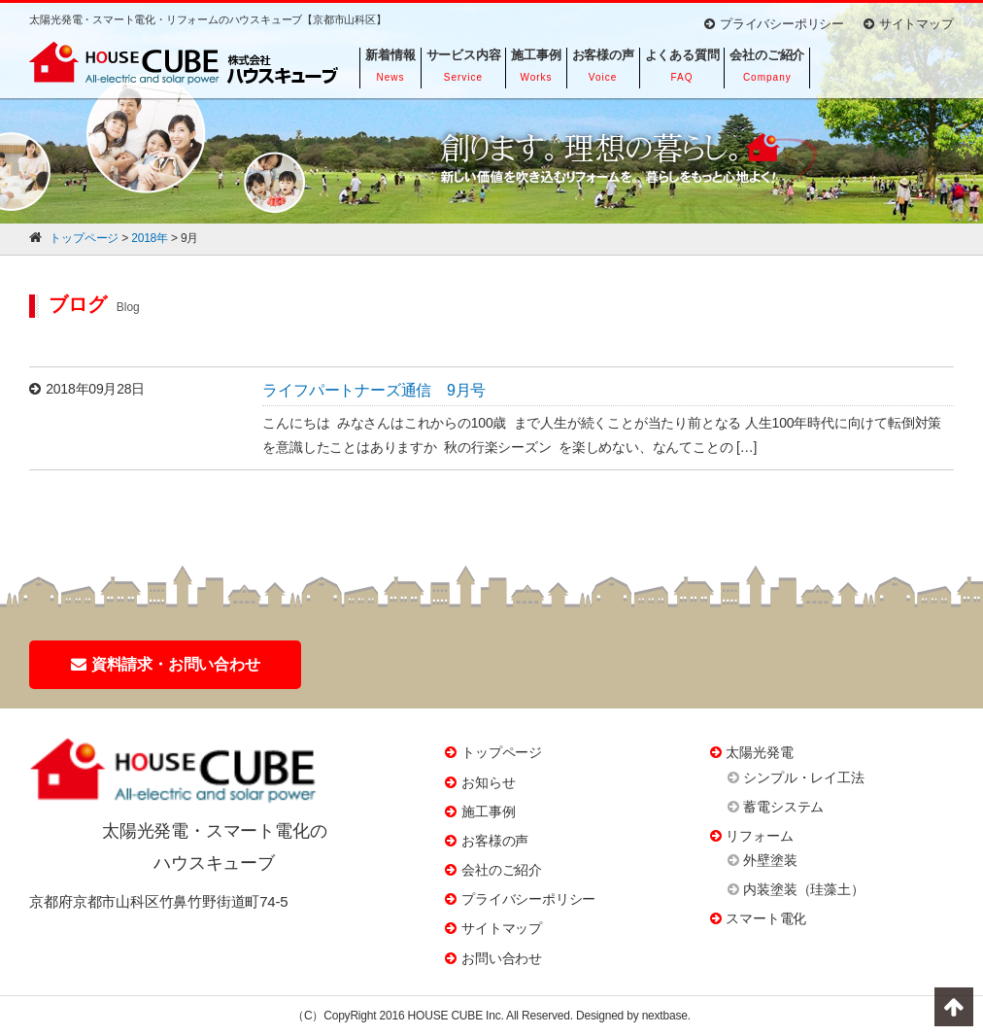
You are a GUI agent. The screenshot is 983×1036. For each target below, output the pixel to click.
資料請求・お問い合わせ (165, 664)
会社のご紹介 (501, 870)
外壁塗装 (770, 860)
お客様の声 (494, 840)
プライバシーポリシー (774, 24)
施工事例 (488, 811)
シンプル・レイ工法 (803, 777)
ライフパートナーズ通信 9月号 (374, 390)
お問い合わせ (501, 958)
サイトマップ (909, 24)
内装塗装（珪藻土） (803, 889)
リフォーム (759, 836)
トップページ (501, 752)
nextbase (665, 1015)
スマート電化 (766, 918)
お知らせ (488, 782)
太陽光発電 (759, 752)
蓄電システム (783, 806)
